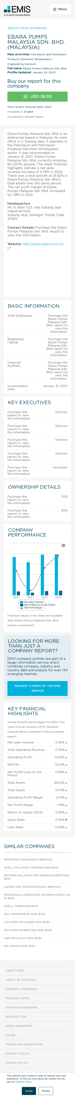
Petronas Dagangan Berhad (28, 859)
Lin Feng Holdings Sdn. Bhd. (27, 922)
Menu (60, 9)
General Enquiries (21, 989)
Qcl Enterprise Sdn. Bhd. (24, 914)
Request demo (17, 998)
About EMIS (14, 970)
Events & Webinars (21, 1007)
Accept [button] (29, 1091)
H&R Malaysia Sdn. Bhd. (23, 938)
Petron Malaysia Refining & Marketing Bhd (36, 877)
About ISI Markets (20, 980)
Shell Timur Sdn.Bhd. (21, 906)
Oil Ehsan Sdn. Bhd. (20, 946)
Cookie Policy (17, 1063)
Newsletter (15, 1016)
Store (10, 1035)
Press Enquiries (18, 1026)
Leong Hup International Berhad (32, 887)
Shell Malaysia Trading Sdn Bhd (31, 867)
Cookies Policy (23, 1081)
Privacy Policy (17, 1053)
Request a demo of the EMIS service (37, 688)
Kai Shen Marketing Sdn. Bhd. (28, 930)
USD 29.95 (37, 97)
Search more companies (27, 28)
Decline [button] (46, 1091)
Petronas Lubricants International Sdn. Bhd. (37, 897)
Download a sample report (25, 116)
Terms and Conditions (23, 1044)
